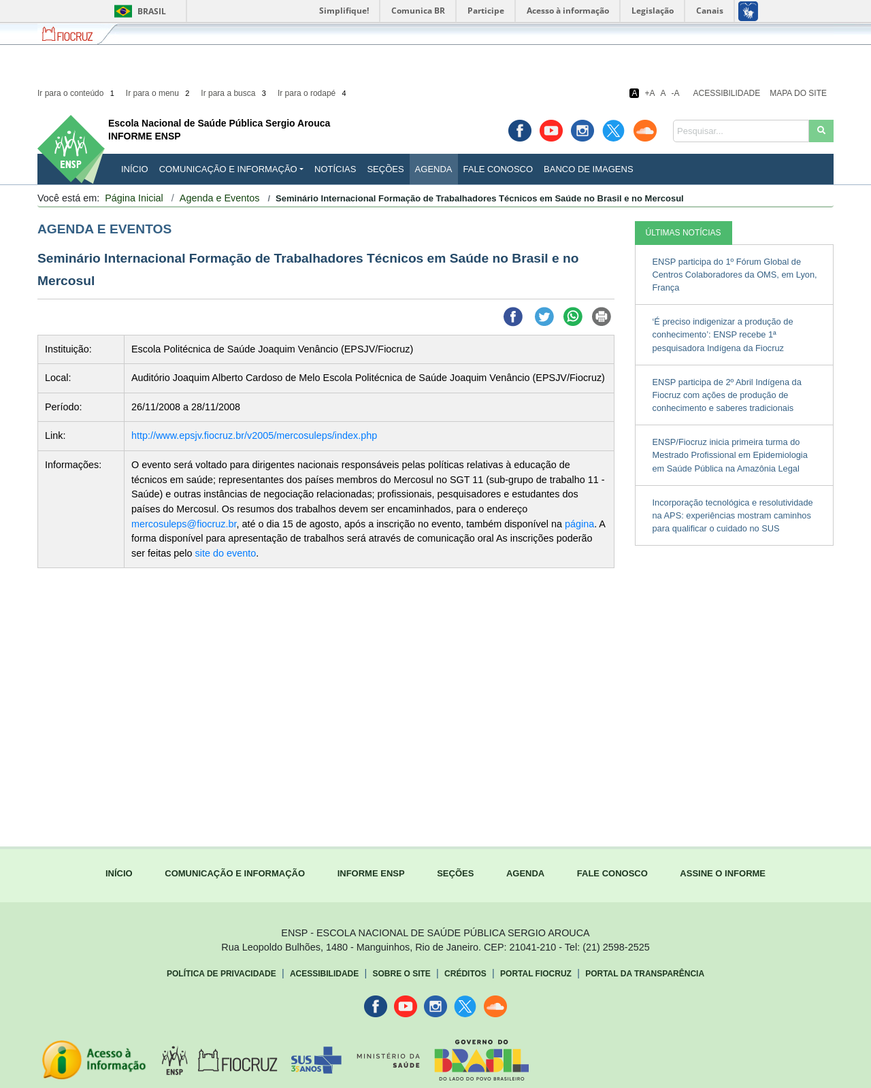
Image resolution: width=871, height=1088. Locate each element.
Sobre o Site (401, 973)
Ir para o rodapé (313, 93)
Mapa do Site (798, 93)
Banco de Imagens (588, 169)
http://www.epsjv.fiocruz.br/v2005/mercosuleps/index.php (254, 435)
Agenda (434, 169)
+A (649, 93)
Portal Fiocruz (536, 973)
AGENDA (525, 873)
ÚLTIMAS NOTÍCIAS (683, 232)
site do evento (226, 553)
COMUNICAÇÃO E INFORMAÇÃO (235, 873)
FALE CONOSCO (612, 873)
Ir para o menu (159, 93)
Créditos (465, 973)
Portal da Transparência (644, 973)
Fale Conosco (498, 169)
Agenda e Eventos (220, 198)
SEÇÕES (455, 873)
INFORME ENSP (371, 873)
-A (676, 93)
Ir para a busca (234, 93)
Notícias (335, 169)
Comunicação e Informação (228, 169)
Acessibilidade (727, 93)
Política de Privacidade (221, 973)
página (579, 523)
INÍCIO (134, 169)
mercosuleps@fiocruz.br (184, 523)
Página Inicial (134, 198)
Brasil (137, 11)
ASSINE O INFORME (723, 873)
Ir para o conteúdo (76, 93)
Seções (385, 169)
